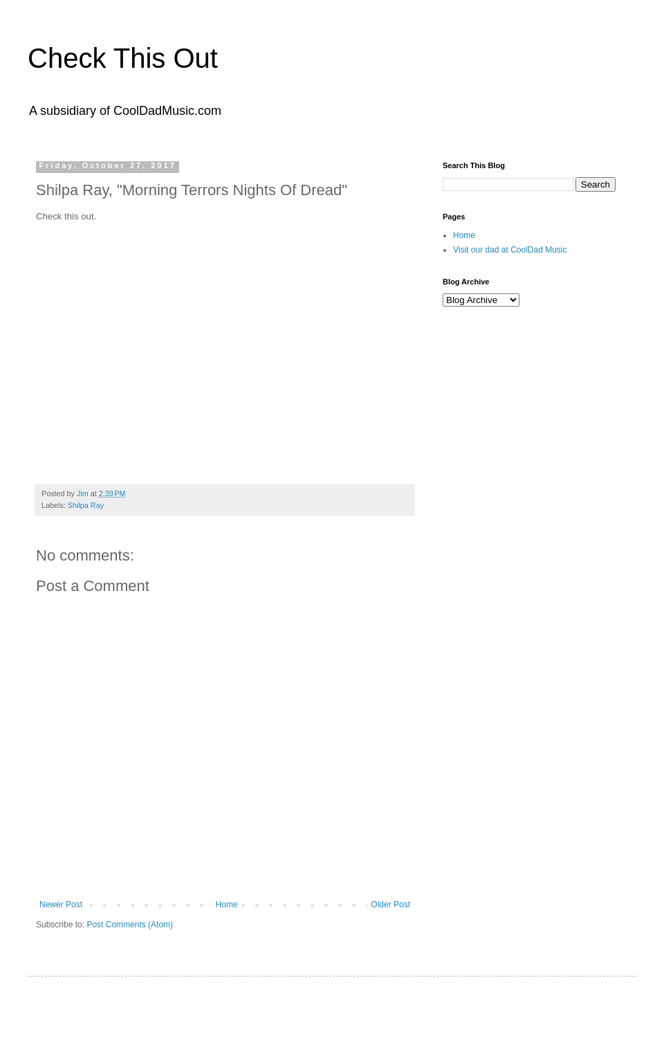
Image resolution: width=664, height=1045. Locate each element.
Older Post (390, 904)
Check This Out (123, 58)
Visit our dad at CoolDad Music (510, 250)
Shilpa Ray (86, 505)
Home (227, 904)
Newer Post (60, 904)
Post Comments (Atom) (129, 924)
